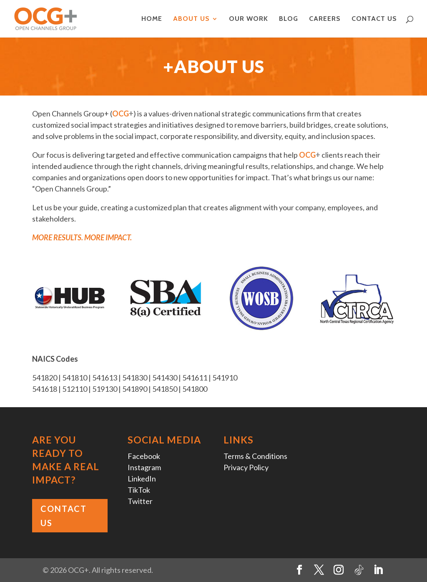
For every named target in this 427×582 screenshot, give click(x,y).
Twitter (140, 501)
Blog (288, 19)
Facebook (144, 456)
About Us (191, 19)
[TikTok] (359, 570)
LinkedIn (142, 478)
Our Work (248, 19)
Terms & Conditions (255, 456)
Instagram (144, 467)
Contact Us (374, 19)
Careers (325, 19)
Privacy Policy (246, 467)
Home (151, 19)
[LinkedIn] (378, 570)
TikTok (139, 489)
